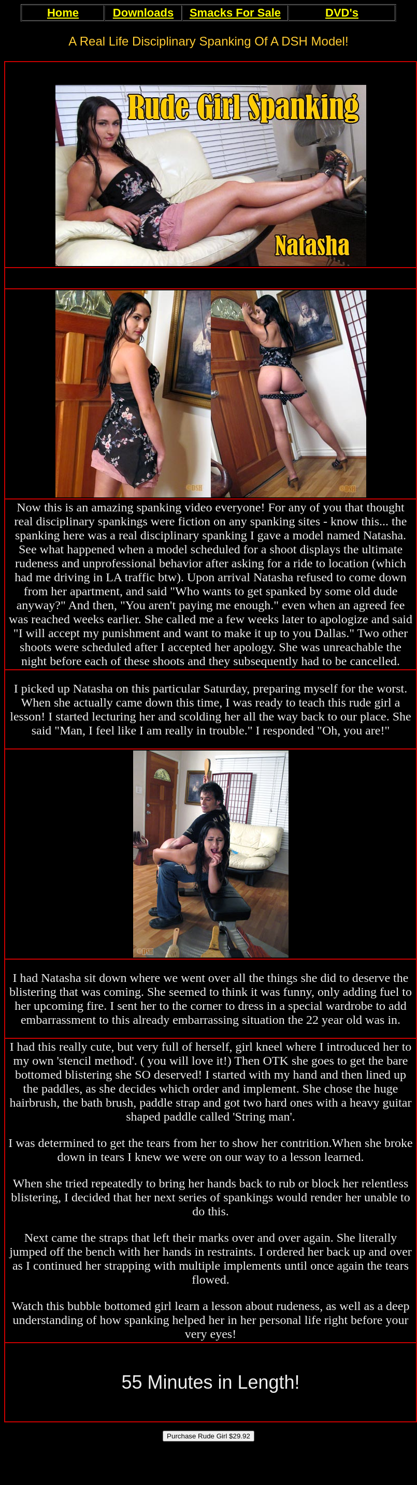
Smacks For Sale (235, 12)
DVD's (341, 12)
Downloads (143, 12)
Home (63, 12)
